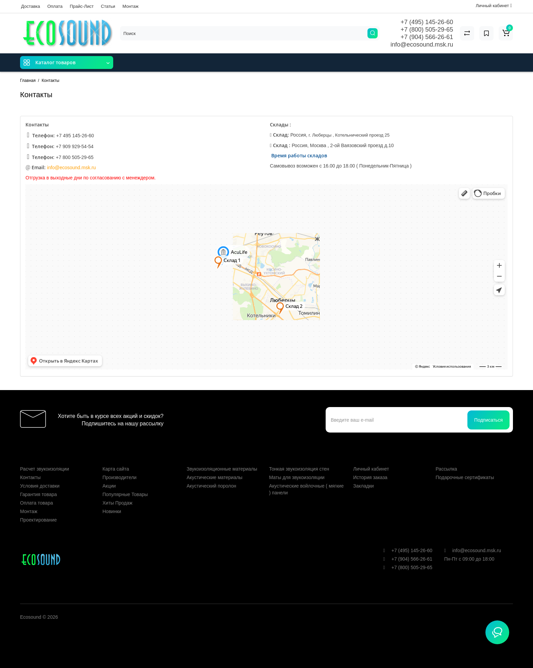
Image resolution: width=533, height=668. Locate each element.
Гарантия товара (38, 494)
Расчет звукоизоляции (44, 469)
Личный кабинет (371, 469)
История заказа (370, 477)
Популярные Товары (125, 494)
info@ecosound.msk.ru (422, 44)
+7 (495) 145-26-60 (426, 22)
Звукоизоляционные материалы (222, 469)
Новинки (112, 511)
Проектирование (38, 520)
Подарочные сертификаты (465, 477)
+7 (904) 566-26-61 (426, 37)
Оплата (55, 6)
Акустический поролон (211, 486)
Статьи (108, 6)
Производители (120, 477)
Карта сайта (116, 469)
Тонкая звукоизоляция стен (299, 469)
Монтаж (130, 6)
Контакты (30, 477)
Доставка (30, 6)
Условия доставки (39, 486)
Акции (109, 486)
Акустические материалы (214, 477)
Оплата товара (36, 503)
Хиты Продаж (118, 503)
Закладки (363, 486)
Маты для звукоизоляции (297, 477)
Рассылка (446, 469)
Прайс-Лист (81, 6)
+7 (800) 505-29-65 (426, 29)
